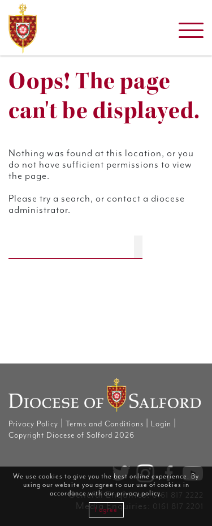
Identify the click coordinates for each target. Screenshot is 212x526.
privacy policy (138, 493)
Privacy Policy (33, 424)
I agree (106, 510)
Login (161, 424)
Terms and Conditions (105, 424)
